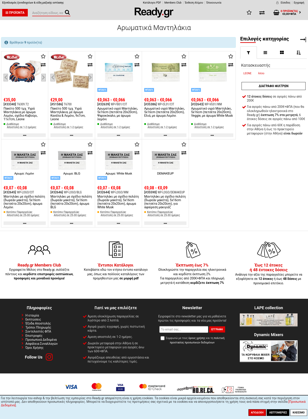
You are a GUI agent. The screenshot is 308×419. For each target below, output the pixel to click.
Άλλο (261, 73)
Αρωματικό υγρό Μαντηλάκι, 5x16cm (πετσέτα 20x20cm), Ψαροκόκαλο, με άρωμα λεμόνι (117, 114)
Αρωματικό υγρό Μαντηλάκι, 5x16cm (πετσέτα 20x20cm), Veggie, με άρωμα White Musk (212, 112)
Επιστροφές (33, 335)
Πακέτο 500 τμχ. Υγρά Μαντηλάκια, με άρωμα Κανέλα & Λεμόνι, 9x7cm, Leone (67, 114)
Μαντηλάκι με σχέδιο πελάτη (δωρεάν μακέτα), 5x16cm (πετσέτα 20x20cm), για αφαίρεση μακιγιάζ (165, 202)
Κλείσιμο (299, 412)
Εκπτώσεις (33, 319)
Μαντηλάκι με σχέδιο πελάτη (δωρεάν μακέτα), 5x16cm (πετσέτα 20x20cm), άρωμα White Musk (118, 202)
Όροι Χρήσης (34, 347)
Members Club (173, 2)
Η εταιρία (32, 315)
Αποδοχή (257, 412)
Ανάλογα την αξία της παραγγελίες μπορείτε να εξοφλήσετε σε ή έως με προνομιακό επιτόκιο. (268, 274)
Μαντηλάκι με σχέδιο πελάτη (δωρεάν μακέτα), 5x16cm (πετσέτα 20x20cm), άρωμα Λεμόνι (24, 202)
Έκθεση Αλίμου (194, 2)
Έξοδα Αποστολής (38, 323)
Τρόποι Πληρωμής (38, 327)
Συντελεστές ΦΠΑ (38, 331)
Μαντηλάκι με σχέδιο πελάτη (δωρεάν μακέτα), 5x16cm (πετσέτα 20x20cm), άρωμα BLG (71, 202)
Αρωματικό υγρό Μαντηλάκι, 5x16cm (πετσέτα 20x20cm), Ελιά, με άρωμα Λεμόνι (164, 112)
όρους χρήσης (196, 338)
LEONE (247, 73)
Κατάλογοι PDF (152, 2)
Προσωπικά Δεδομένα (41, 339)
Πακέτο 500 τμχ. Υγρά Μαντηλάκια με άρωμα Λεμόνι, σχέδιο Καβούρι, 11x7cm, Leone (21, 114)
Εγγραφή (299, 2)
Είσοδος (285, 2)
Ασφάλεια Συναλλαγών (41, 343)
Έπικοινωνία (213, 2)
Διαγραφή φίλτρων (273, 86)
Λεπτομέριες (278, 412)
